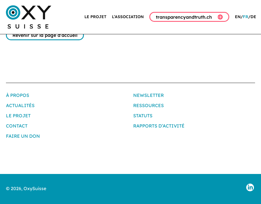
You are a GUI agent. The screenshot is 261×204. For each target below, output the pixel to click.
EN (238, 16)
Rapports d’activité (158, 126)
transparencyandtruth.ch (189, 17)
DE (253, 16)
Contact (16, 126)
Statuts (142, 115)
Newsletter (148, 95)
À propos (17, 95)
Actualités (20, 105)
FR (245, 16)
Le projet (95, 16)
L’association (128, 16)
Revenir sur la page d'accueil (44, 35)
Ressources (148, 105)
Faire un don (23, 136)
